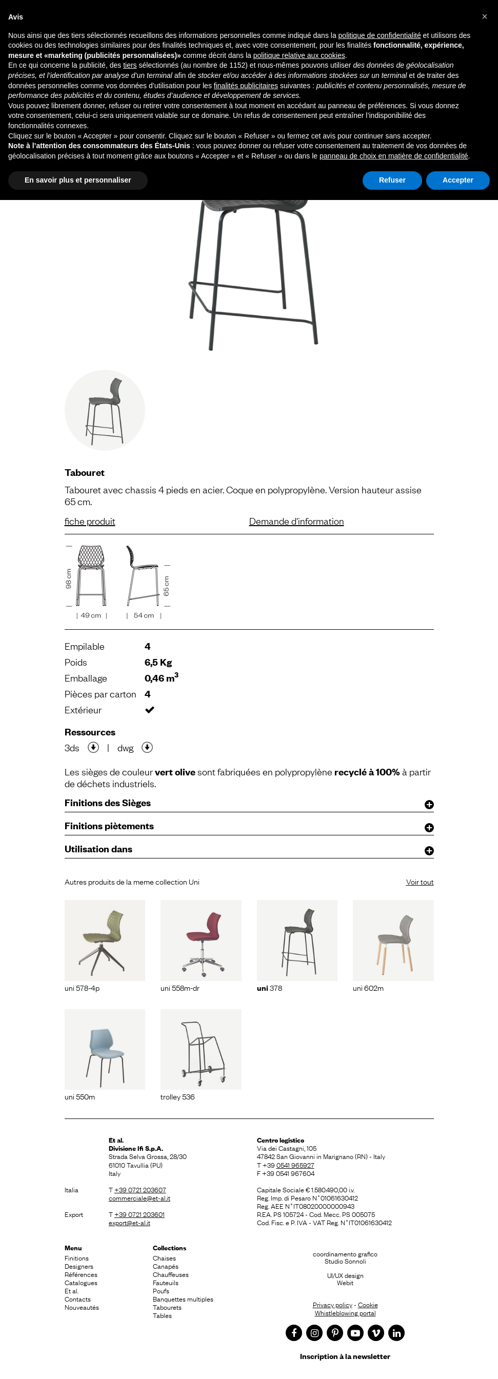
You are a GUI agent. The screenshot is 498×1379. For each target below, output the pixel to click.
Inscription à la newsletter (345, 1355)
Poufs (161, 1290)
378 (269, 987)
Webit (345, 1282)
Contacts (78, 1298)
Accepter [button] (458, 180)
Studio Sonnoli (345, 1260)
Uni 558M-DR (180, 987)
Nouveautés (82, 1307)
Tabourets (167, 1307)
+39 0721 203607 (140, 1189)
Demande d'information (296, 520)
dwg (125, 747)
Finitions (77, 1257)
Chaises (164, 1257)
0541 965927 (295, 1165)
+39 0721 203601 (139, 1214)
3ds (72, 747)
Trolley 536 (178, 1096)
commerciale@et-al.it (139, 1197)
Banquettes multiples (183, 1298)
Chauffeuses (171, 1274)
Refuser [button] (392, 180)
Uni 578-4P (82, 987)
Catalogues (81, 1282)
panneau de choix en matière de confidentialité (394, 156)
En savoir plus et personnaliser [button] (78, 180)
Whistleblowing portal (345, 1312)
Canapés (165, 1266)
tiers (129, 65)
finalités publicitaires (246, 86)
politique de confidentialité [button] (379, 35)
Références (81, 1274)
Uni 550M (80, 1096)
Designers (79, 1266)
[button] (484, 16)
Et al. (71, 1290)
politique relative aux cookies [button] (299, 55)
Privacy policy (332, 1304)
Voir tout (420, 881)
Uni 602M (368, 987)
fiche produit (90, 520)
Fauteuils (165, 1282)
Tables (162, 1315)
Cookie (368, 1304)
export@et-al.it (129, 1222)
